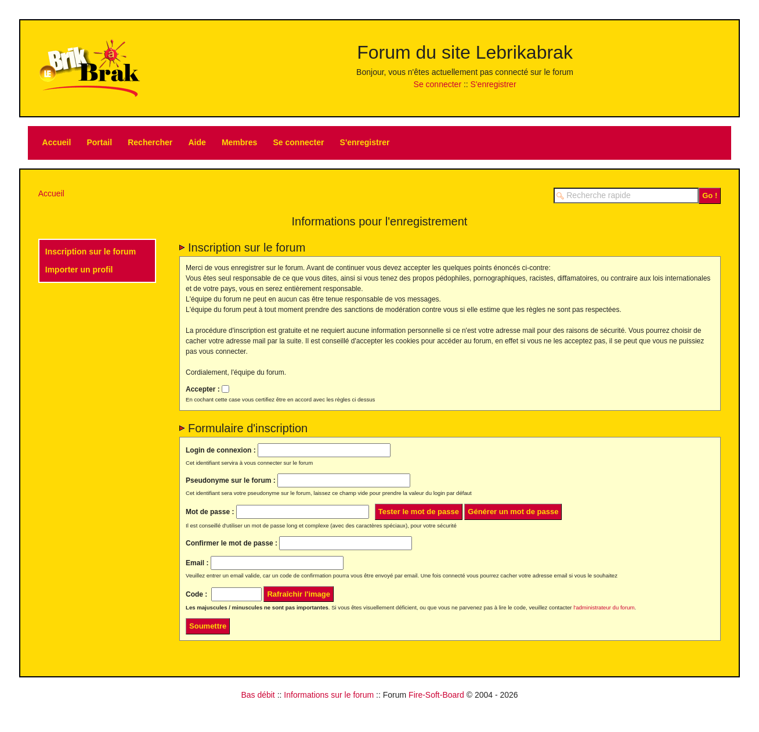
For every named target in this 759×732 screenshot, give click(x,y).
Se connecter (438, 84)
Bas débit (257, 694)
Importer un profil (79, 269)
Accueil (56, 142)
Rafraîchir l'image (298, 594)
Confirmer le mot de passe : (231, 543)
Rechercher (150, 142)
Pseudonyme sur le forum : (231, 480)
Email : (197, 563)
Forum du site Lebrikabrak (465, 52)
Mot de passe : (210, 512)
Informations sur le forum (329, 694)
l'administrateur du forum (603, 607)
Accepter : (203, 389)
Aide (196, 142)
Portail (99, 142)
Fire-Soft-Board (436, 694)
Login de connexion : (221, 450)
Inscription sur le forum (90, 251)
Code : (196, 594)
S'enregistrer (493, 84)
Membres (239, 142)
